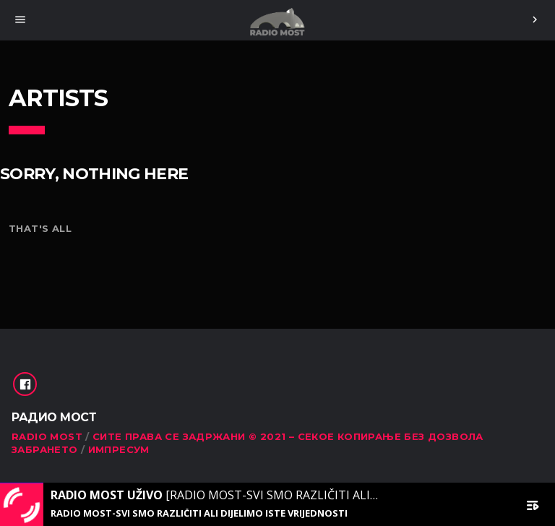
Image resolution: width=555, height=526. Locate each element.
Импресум (119, 449)
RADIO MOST (47, 436)
